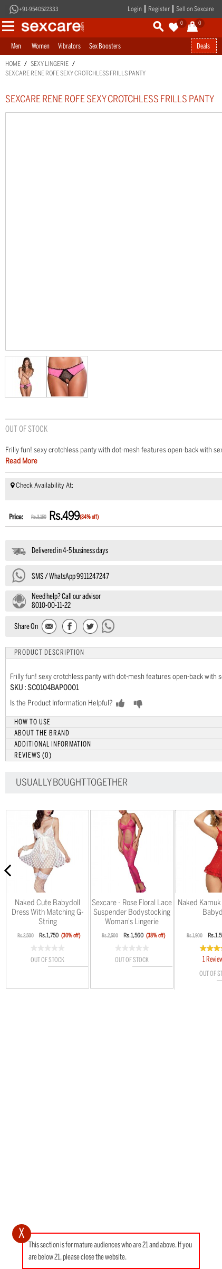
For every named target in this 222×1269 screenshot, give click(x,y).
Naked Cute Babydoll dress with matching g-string (48, 912)
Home (13, 63)
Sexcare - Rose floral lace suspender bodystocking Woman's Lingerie (132, 912)
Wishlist (68, 976)
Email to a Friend (50, 627)
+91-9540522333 (39, 9)
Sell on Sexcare (195, 9)
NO (154, 703)
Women (41, 46)
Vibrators (69, 46)
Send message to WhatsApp (108, 626)
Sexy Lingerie (50, 63)
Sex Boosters (105, 46)
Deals (203, 46)
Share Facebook (70, 627)
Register (159, 9)
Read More (21, 461)
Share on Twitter (90, 627)
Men (16, 46)
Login (135, 9)
